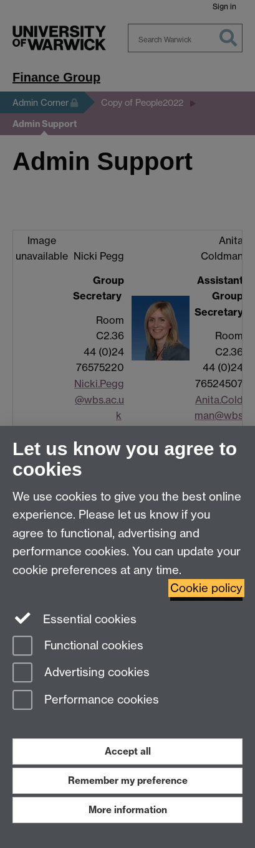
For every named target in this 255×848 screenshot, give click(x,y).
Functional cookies (77, 646)
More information (128, 810)
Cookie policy (206, 588)
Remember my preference (128, 780)
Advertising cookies (81, 673)
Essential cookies (74, 618)
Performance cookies (85, 700)
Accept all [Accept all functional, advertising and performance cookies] (128, 751)
